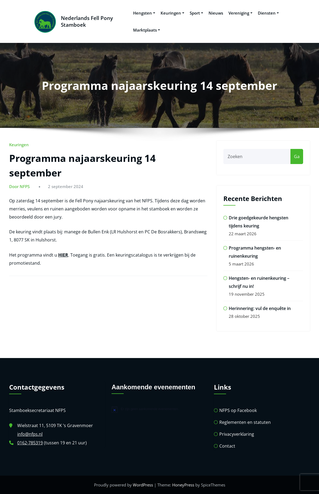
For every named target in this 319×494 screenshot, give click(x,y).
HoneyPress (183, 485)
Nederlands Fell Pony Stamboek (87, 21)
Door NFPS (19, 186)
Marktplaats (146, 30)
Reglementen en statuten (245, 422)
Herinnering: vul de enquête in (260, 308)
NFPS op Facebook (238, 410)
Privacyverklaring (236, 434)
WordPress (143, 485)
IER (64, 255)
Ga (297, 156)
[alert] (159, 409)
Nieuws (216, 13)
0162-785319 (30, 443)
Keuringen (172, 13)
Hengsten (144, 13)
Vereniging (240, 13)
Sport (196, 13)
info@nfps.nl (30, 434)
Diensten (268, 13)
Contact (227, 446)
